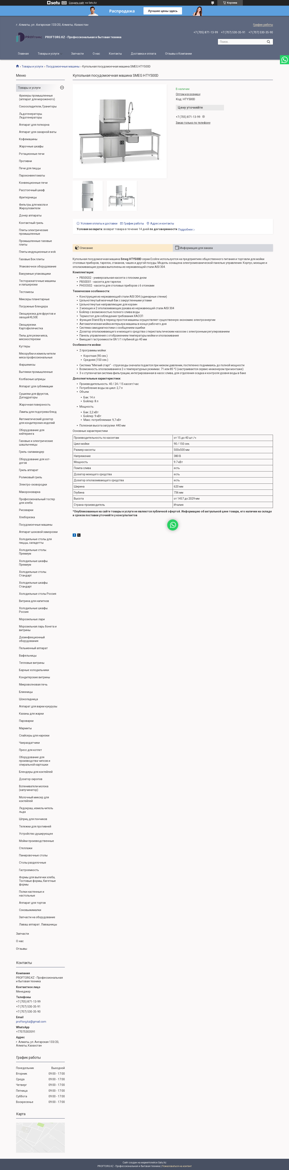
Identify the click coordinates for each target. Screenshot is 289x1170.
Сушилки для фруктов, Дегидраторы (34, 395)
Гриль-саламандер (31, 451)
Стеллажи (25, 848)
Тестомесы (26, 292)
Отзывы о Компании (178, 53)
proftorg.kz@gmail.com (31, 1021)
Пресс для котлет (30, 750)
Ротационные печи (31, 153)
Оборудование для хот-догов (34, 461)
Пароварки (26, 720)
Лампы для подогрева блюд (38, 411)
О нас (96, 53)
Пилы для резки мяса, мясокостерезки (33, 337)
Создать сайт (76, 2)
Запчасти (77, 53)
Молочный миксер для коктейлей (34, 799)
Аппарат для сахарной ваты (37, 132)
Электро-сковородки (33, 484)
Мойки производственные (36, 841)
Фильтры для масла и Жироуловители (33, 206)
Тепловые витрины (31, 662)
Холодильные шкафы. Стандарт (33, 584)
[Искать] (268, 42)
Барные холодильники (34, 670)
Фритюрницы (28, 197)
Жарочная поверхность (35, 404)
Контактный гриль (31, 222)
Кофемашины (28, 139)
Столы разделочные (32, 862)
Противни (25, 161)
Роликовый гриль (30, 477)
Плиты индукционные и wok (37, 251)
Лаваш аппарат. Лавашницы (38, 924)
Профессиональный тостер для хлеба (37, 501)
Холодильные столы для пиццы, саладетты (35, 541)
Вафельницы (28, 655)
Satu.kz (162, 1162)
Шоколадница (28, 699)
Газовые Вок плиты (31, 259)
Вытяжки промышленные (36, 371)
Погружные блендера (33, 306)
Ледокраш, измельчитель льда (36, 810)
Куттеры (24, 346)
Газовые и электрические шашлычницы (36, 442)
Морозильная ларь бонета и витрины (38, 628)
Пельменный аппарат (33, 648)
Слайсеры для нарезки (34, 735)
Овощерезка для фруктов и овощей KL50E (37, 315)
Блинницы (26, 692)
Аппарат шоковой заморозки (38, 531)
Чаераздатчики (29, 742)
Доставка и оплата (143, 53)
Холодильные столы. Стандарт (33, 573)
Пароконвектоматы (32, 175)
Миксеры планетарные (34, 299)
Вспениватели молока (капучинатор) (33, 788)
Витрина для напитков (34, 601)
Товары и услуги (48, 53)
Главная (23, 53)
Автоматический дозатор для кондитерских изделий (37, 420)
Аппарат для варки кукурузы (38, 706)
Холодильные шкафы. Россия (33, 610)
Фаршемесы (27, 364)
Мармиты (25, 728)
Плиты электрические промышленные (33, 231)
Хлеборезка (27, 517)
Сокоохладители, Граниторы (38, 106)
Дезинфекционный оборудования (32, 639)
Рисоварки (26, 510)
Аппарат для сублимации (36, 386)
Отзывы (21, 949)
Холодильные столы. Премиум (33, 551)
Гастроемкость (29, 870)
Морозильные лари (32, 619)
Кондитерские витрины (34, 677)
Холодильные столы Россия (37, 593)
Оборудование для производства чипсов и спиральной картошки (34, 761)
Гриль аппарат (28, 470)
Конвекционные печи (33, 182)
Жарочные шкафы (31, 146)
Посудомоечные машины (62, 66)
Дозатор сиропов (30, 779)
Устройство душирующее (36, 833)
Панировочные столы (33, 855)
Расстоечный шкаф (32, 190)
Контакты (115, 53)
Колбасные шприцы (32, 379)
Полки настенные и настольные (31, 893)
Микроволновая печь (33, 684)
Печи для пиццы (30, 168)
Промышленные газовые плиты (35, 242)
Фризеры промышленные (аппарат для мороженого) (37, 97)
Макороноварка (29, 492)
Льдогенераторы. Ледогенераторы (31, 115)
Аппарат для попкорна (34, 124)
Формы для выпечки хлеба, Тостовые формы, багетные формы (37, 881)
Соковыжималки (30, 910)
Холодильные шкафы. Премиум (33, 562)
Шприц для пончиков (33, 819)
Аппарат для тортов (32, 902)
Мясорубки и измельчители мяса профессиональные (37, 355)
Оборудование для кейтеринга (31, 431)
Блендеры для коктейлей (36, 771)
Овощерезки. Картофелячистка (31, 326)
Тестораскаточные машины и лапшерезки (37, 282)
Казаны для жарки (31, 713)
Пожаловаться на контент (177, 1166)
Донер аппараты (30, 215)
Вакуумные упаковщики (35, 273)
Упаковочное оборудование (37, 266)
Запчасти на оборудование (37, 917)
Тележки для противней (35, 826)
